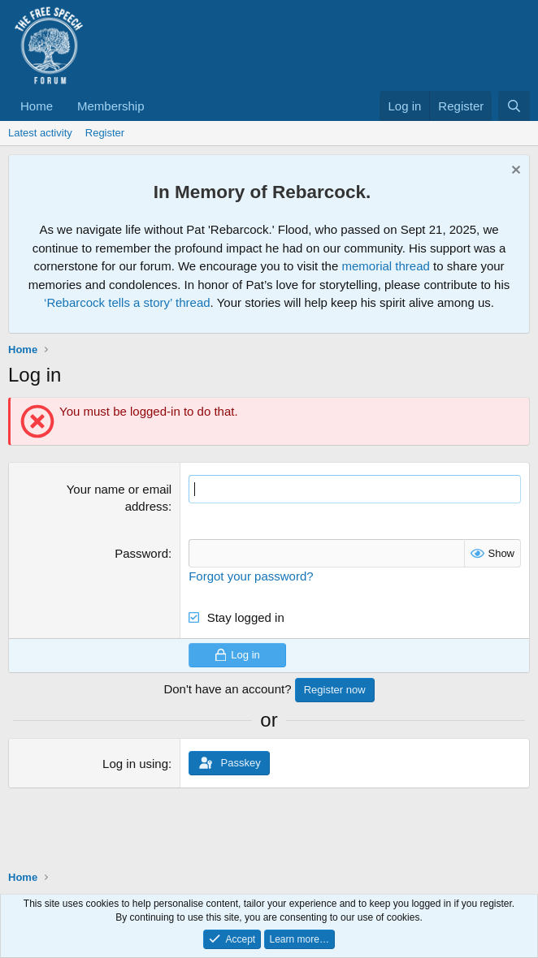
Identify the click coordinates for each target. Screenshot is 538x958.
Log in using (135, 763)
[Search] (514, 106)
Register (104, 133)
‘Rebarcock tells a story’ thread (127, 302)
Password (141, 553)
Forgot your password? (251, 576)
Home (36, 106)
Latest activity (40, 133)
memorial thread (385, 266)
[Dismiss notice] (514, 171)
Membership (111, 106)
